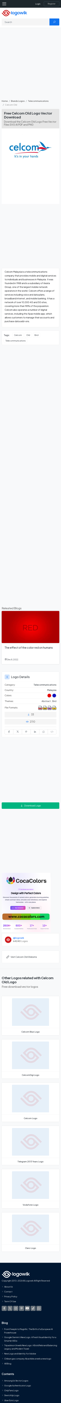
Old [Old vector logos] (28, 335)
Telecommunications (38, 101)
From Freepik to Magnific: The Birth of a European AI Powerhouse (28, 1331)
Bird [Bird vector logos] (36, 335)
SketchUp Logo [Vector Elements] (11, 1395)
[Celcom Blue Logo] (30, 1015)
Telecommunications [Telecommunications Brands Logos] (45, 684)
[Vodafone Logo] (30, 1188)
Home (5, 101)
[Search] (26, 21)
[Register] (51, 4)
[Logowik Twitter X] (10, 1308)
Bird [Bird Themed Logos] (54, 701)
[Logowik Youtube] (27, 1308)
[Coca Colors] (26, 902)
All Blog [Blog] (7, 1363)
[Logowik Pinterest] (21, 1308)
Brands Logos (18, 101)
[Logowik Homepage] (14, 12)
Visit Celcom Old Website (21, 957)
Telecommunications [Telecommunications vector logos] (15, 340)
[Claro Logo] (30, 1232)
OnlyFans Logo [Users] (11, 1390)
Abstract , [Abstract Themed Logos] (47, 701)
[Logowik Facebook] (4, 1308)
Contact (8, 1291)
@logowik (18, 937)
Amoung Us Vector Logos (16, 1380)
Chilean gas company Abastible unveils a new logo (27, 1358)
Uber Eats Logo (11, 1400)
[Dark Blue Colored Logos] (54, 695)
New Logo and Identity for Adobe (20, 1353)
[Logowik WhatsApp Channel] (38, 1308)
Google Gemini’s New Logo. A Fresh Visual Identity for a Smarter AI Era (30, 1339)
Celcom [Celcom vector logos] (18, 335)
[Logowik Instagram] (15, 1308)
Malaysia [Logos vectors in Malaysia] (51, 690)
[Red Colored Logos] (49, 695)
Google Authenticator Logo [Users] (17, 1385)
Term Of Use (10, 1301)
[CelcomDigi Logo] (30, 1058)
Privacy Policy (10, 1296)
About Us (8, 1286)
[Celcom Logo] (30, 1102)
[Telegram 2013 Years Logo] (30, 1145)
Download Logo (30, 805)
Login (37, 4)
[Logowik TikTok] (33, 1308)
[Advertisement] (30, 65)
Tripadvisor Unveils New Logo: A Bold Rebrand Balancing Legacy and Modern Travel (30, 1347)
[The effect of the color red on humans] (30, 637)
